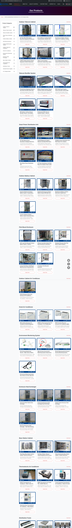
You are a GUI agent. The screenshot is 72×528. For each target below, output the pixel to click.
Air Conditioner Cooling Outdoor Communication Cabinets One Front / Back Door (45, 39)
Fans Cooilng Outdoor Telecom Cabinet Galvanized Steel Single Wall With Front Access (62, 62)
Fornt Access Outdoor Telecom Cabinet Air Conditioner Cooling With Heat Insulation (62, 39)
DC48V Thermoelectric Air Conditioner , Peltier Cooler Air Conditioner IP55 (26, 484)
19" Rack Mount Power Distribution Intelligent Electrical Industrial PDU (27, 141)
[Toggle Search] (63, 4)
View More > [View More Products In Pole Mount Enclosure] (68, 227)
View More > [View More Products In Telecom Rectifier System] (68, 73)
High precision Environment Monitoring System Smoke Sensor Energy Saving (45, 352)
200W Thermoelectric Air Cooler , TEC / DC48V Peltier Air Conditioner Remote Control (45, 484)
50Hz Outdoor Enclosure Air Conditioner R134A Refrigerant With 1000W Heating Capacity (26, 324)
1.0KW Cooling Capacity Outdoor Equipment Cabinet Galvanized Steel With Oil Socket (27, 62)
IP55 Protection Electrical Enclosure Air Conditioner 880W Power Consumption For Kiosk (62, 324)
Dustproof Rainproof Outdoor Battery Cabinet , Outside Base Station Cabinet (26, 193)
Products (16, 4)
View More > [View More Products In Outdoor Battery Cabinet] (68, 175)
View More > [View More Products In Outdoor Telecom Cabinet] (68, 21)
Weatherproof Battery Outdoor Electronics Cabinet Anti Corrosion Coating (61, 193)
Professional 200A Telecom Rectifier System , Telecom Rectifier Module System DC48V (44, 113)
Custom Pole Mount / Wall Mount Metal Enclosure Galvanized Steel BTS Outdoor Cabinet (27, 267)
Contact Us (52, 4)
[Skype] (68, 264)
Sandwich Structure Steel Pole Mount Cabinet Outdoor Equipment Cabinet (61, 244)
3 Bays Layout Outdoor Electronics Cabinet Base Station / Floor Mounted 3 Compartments (45, 62)
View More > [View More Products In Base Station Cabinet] (68, 438)
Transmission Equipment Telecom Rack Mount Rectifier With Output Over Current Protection (27, 90)
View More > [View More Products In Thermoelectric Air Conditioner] (68, 466)
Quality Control (34, 4)
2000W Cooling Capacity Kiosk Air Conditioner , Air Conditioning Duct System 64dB (45, 324)
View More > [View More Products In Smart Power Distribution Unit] (68, 124)
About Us (25, 4)
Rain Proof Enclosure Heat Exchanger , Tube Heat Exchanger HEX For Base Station (27, 427)
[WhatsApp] (68, 267)
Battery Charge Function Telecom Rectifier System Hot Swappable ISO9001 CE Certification (45, 90)
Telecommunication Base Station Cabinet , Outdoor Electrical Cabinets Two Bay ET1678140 (62, 455)
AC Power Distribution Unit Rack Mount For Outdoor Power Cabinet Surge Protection (45, 164)
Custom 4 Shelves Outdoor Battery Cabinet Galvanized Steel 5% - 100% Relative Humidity (27, 216)
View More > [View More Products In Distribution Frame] (68, 517)
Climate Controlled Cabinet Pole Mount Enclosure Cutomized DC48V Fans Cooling (44, 244)
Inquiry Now (27, 44)
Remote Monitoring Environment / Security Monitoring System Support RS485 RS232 (62, 352)
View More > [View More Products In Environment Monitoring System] (68, 335)
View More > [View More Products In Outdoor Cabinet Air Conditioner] (68, 278)
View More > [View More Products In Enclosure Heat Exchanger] (68, 386)
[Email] (68, 260)
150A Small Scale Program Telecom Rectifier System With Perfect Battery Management (61, 90)
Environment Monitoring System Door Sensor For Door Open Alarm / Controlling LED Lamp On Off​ (27, 375)
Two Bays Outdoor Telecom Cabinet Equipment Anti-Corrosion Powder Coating (45, 455)
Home (10, 4)
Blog (59, 4)
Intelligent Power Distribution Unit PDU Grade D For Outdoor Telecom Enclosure (62, 141)
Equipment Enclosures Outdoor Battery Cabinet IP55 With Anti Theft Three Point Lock (44, 193)
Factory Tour (43, 4)
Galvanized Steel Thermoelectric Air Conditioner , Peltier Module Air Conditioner (27, 506)
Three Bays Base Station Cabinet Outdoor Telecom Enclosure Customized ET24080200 (27, 455)
